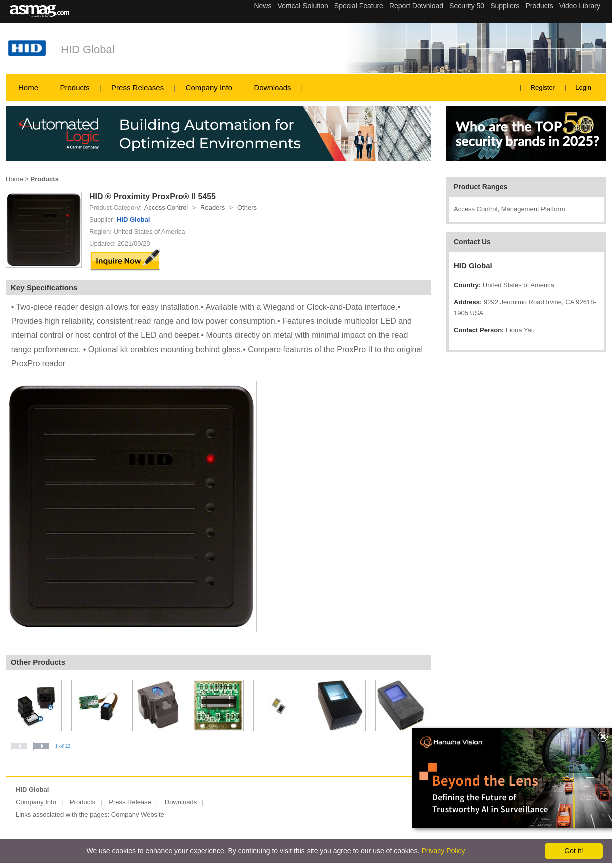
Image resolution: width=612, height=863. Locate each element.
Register (543, 87)
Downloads (272, 87)
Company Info (209, 87)
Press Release (130, 802)
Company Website (137, 814)
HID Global (88, 49)
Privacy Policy (443, 851)
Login (583, 87)
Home (28, 87)
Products (74, 87)
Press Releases (137, 87)
